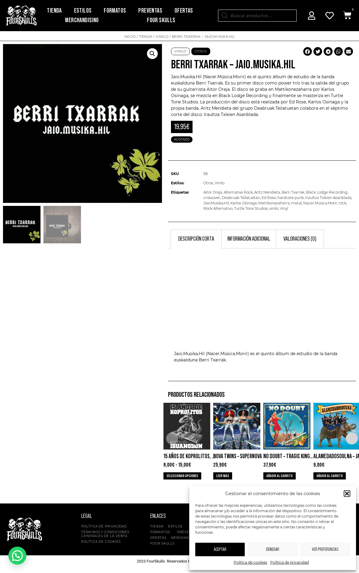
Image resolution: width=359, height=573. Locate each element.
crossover (211, 197)
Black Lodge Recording (326, 192)
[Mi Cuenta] (311, 15)
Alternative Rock (238, 192)
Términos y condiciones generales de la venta (105, 534)
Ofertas (184, 10)
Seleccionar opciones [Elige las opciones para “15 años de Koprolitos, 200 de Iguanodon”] (182, 476)
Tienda (54, 10)
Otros (201, 51)
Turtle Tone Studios (251, 208)
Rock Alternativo (217, 208)
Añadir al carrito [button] (279, 476)
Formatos (115, 10)
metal (296, 203)
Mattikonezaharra (274, 203)
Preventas (150, 10)
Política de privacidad (289, 562)
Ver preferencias (325, 549)
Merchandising (82, 20)
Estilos (83, 10)
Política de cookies (250, 562)
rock (342, 203)
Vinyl (284, 208)
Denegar (272, 549)
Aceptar (220, 549)
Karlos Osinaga (243, 203)
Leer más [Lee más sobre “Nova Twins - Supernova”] (222, 476)
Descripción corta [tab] (196, 239)
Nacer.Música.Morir (320, 203)
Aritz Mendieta (267, 192)
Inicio (130, 36)
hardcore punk (290, 197)
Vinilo (162, 36)
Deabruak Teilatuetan (241, 197)
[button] (347, 494)
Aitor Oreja (212, 192)
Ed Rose (269, 197)
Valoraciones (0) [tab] (299, 239)
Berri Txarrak (209, 83)
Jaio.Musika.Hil (216, 203)
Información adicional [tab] (248, 239)
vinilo (273, 208)
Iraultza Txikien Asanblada (328, 197)
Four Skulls (161, 20)
